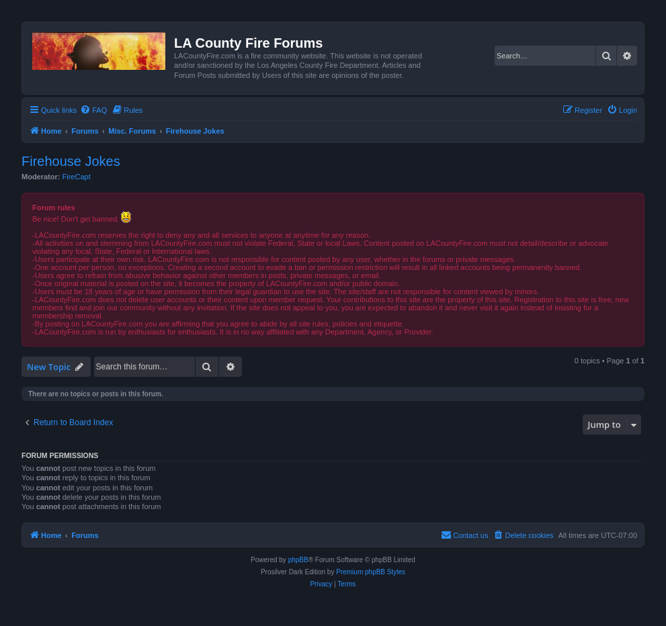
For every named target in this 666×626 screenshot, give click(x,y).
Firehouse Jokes (71, 161)
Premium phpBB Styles (370, 572)
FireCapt (77, 177)
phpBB (298, 560)
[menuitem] (93, 110)
